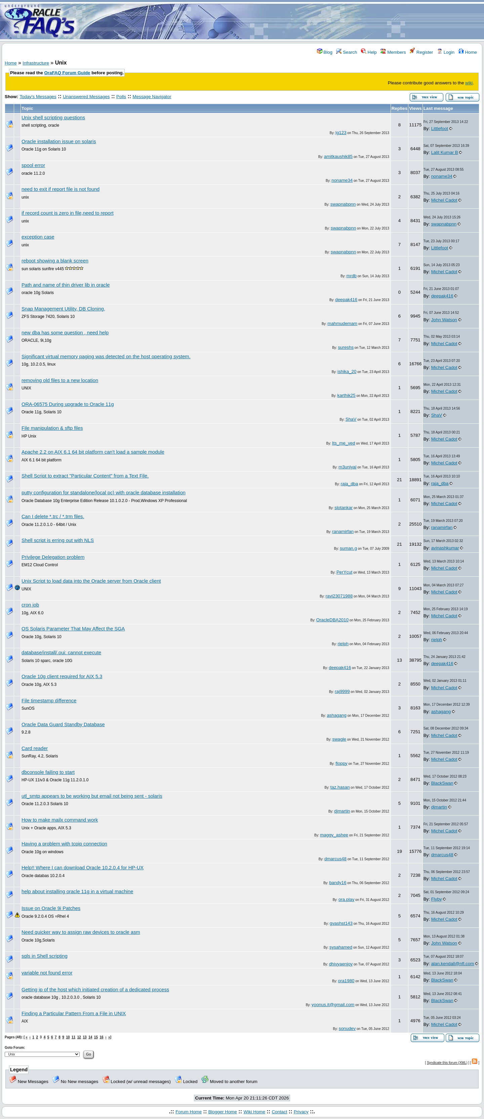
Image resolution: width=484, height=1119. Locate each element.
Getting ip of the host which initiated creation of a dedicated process (95, 989)
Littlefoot (439, 128)
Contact (279, 1111)
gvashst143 (341, 923)
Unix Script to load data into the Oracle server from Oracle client (91, 581)
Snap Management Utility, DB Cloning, (63, 309)
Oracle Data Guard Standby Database (63, 724)
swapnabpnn (343, 204)
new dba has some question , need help (65, 332)
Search (346, 52)
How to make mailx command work (60, 820)
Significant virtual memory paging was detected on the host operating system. (106, 356)
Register (421, 52)
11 (73, 1037)
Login (445, 52)
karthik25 (346, 395)
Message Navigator (152, 96)
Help (369, 52)
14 (90, 1037)
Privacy (301, 1111)
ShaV (351, 419)
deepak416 (346, 299)
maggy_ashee (334, 834)
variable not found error (47, 973)
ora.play (346, 899)
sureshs (346, 347)
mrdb (352, 275)
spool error (33, 165)
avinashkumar (445, 547)
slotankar (343, 507)
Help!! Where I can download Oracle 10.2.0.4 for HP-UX (83, 867)
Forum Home (188, 1111)
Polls (121, 96)
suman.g (348, 548)
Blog (324, 52)
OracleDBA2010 (332, 619)
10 (68, 1037)
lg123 (341, 132)
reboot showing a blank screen (55, 260)
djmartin (342, 811)
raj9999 (342, 691)
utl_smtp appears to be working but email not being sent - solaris (92, 796)
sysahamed (340, 947)
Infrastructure (36, 63)
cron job (30, 605)
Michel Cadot (444, 200)
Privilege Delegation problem (53, 557)
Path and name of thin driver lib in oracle (66, 285)
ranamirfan (343, 531)
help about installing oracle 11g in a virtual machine (77, 891)
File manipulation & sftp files (52, 428)
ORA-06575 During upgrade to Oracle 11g (68, 404)
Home (467, 52)
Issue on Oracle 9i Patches (51, 908)
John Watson (444, 319)
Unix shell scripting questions (53, 117)
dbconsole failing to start (48, 772)
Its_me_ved (343, 443)
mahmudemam (342, 323)
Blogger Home (222, 1111)
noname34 (342, 180)
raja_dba (349, 483)
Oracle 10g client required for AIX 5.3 (62, 676)
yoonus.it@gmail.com (333, 1004)
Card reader (35, 748)
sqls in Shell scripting (45, 956)
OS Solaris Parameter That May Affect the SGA (73, 628)
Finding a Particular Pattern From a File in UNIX (74, 1013)
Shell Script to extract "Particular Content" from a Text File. (85, 476)
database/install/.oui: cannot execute (61, 652)
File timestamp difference (49, 700)
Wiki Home (254, 1111)
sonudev (347, 1028)
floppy (341, 763)
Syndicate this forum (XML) (447, 1063)
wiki (469, 82)
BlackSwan (442, 783)
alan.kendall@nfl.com (452, 963)
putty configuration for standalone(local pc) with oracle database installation (104, 492)
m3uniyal (347, 466)
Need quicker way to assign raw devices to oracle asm (81, 932)
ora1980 (346, 980)
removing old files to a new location (60, 380)
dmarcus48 (335, 858)
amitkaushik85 (338, 156)
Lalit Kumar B (444, 152)
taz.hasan (340, 787)
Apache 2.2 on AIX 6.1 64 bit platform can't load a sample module (93, 452)
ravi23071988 (339, 595)
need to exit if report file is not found (60, 189)
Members (393, 52)
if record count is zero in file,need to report (68, 213)
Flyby (436, 899)
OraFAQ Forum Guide (67, 72)
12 (79, 1037)
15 (96, 1037)
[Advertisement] (281, 21)
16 (102, 1037)
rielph (343, 643)
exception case (38, 237)
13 (84, 1037)
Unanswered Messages (86, 96)
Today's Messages (37, 96)
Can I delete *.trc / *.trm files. (53, 516)
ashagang (337, 715)
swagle (339, 739)
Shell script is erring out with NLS (58, 540)
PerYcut (344, 572)
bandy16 (337, 882)
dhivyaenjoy (341, 963)
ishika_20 (346, 371)
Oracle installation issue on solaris (59, 141)
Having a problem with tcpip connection (64, 843)
